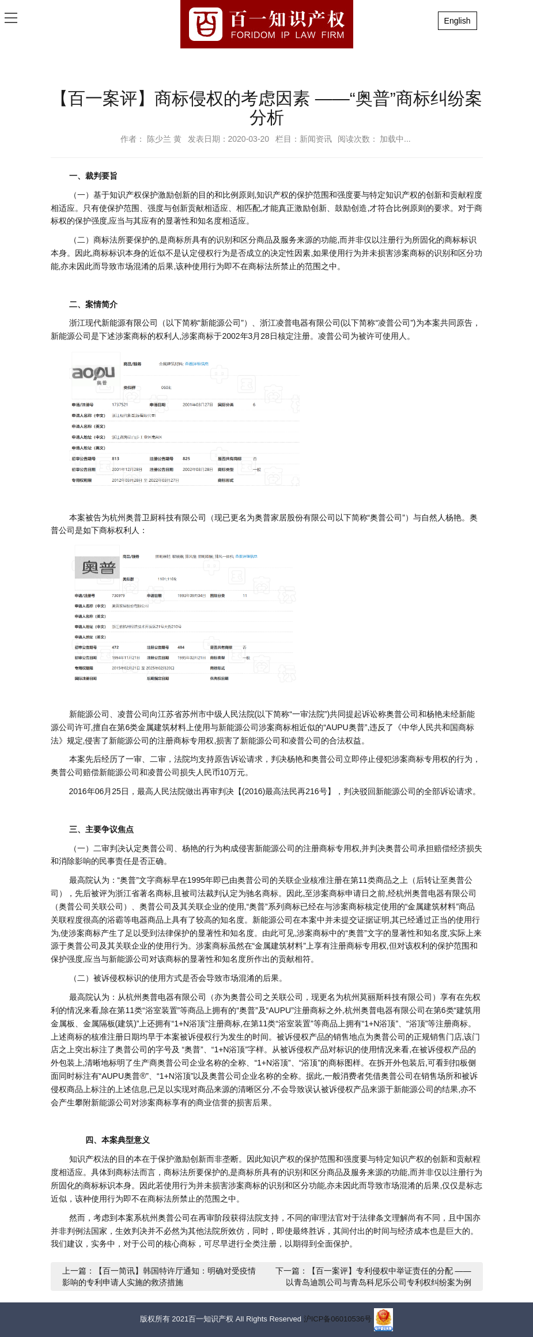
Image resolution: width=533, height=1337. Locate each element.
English (457, 20)
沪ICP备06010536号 (338, 1319)
